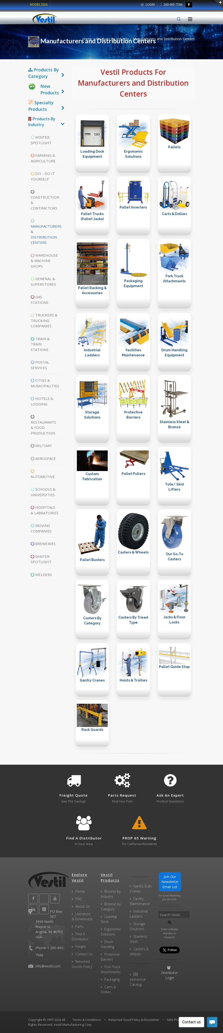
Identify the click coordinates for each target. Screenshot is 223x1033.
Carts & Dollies (108, 989)
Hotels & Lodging (42, 401)
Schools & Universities (43, 492)
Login (148, 4)
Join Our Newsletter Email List (170, 881)
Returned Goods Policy (82, 964)
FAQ (78, 899)
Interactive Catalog (138, 980)
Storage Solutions (137, 926)
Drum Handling (107, 944)
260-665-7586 (171, 4)
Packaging (112, 979)
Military (41, 445)
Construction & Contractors (45, 200)
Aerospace (43, 458)
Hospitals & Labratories (44, 510)
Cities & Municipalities (45, 383)
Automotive (43, 474)
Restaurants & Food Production (43, 425)
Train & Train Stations (40, 344)
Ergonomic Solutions (111, 931)
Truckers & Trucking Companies (44, 320)
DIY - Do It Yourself (43, 176)
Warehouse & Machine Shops (44, 261)
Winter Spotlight (41, 140)
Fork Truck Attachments (111, 969)
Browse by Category (111, 906)
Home (87, 39)
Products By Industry (112, 39)
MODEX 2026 (39, 4)
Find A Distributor (80, 936)
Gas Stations (39, 299)
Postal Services (40, 365)
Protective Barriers (110, 957)
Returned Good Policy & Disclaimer (133, 1020)
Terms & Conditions (86, 1020)
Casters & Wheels (139, 951)
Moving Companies (41, 528)
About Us (82, 906)
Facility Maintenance (140, 901)
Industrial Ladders (139, 914)
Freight (80, 946)
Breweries (43, 543)
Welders (41, 574)
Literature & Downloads (82, 916)
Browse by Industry (111, 894)
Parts (79, 926)
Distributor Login (169, 973)
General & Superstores (43, 281)
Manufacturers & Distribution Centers (46, 232)
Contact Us (84, 954)
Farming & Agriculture (43, 158)
